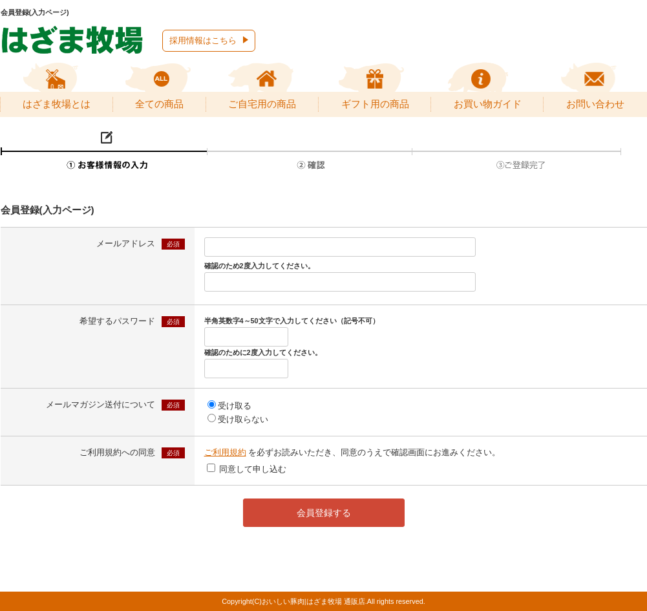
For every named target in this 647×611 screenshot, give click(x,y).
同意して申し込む (252, 469)
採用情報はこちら (203, 40)
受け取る (234, 406)
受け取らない (243, 419)
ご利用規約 (225, 452)
